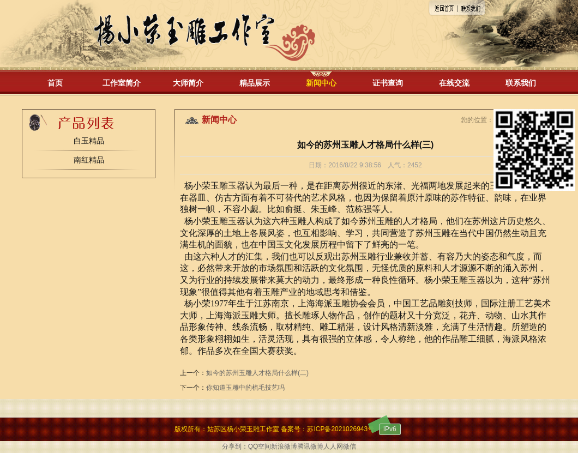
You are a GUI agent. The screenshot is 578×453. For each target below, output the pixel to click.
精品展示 (254, 82)
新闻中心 (321, 82)
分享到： (235, 446)
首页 (55, 82)
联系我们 (520, 82)
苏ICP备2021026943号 (340, 429)
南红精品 (89, 159)
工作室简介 (122, 82)
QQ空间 (260, 446)
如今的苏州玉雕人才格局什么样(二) (257, 373)
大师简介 (188, 82)
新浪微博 (284, 446)
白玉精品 (89, 140)
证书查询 (387, 82)
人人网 (333, 446)
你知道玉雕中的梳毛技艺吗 (245, 387)
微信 (349, 446)
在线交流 (454, 82)
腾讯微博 (310, 446)
